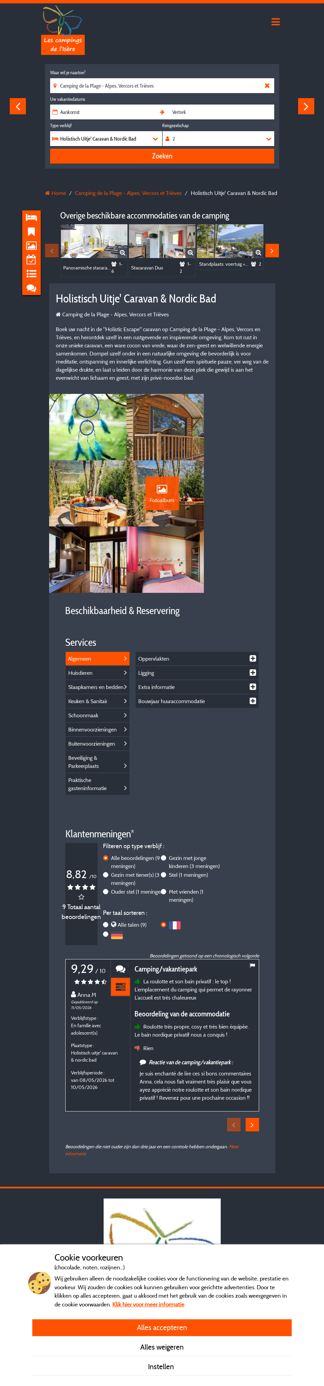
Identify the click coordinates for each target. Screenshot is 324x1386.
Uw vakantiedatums (67, 99)
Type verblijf (61, 125)
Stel (188, 810)
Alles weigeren (162, 1346)
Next (306, 106)
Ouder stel (138, 827)
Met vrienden (186, 831)
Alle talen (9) (132, 861)
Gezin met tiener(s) (135, 814)
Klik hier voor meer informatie (148, 1304)
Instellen (162, 1366)
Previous (18, 106)
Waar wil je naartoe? (67, 72)
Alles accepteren (162, 1327)
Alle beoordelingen (135, 797)
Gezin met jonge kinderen (194, 797)
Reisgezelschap (175, 125)
